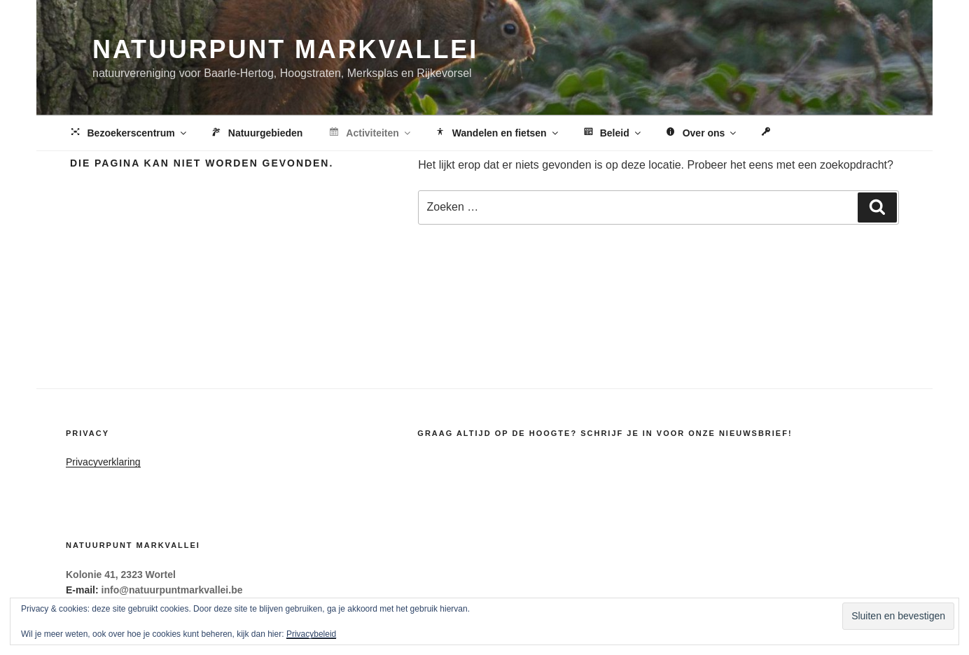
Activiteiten (369, 134)
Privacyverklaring (103, 461)
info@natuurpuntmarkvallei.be (172, 590)
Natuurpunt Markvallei (285, 49)
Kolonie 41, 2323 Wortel (121, 574)
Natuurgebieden (256, 134)
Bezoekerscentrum (128, 134)
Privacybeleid (311, 634)
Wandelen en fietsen (496, 134)
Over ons (701, 134)
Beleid (612, 134)
